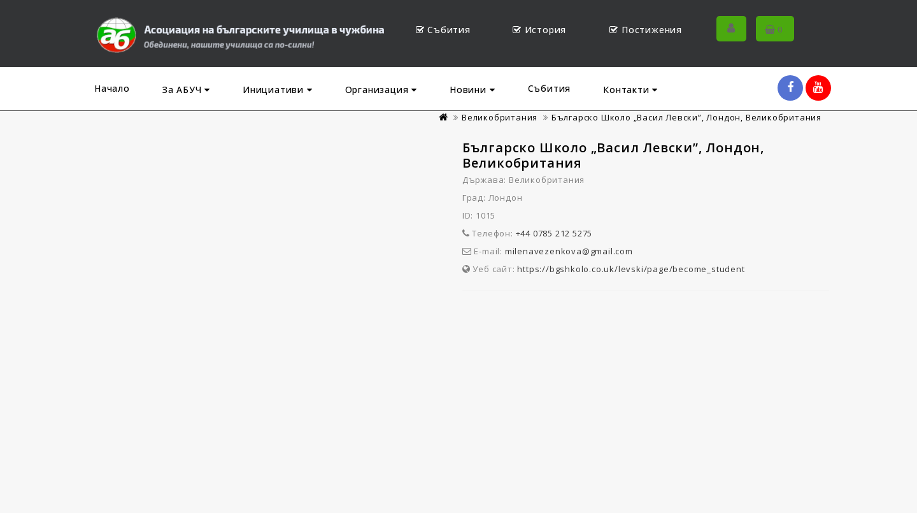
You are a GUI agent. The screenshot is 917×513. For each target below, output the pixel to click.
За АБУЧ (186, 89)
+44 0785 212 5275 (554, 233)
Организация (381, 89)
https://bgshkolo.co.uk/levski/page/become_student (630, 269)
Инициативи (278, 89)
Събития (549, 88)
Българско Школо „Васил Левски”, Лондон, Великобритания (686, 117)
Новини (472, 89)
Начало (112, 88)
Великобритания (499, 117)
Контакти (630, 89)
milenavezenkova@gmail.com (569, 251)
